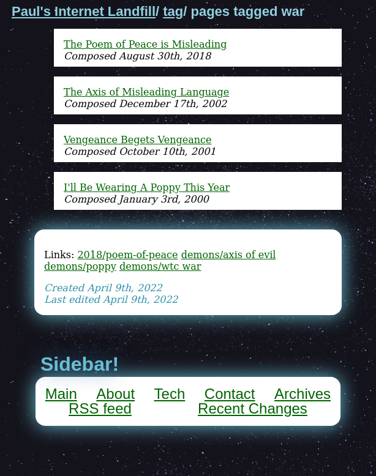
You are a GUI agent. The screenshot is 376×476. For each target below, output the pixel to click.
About (115, 393)
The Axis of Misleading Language (146, 92)
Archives (302, 393)
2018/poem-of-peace (127, 255)
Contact (230, 393)
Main (61, 393)
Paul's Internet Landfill (84, 11)
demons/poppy (80, 266)
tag (173, 11)
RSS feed (100, 408)
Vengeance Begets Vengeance (137, 140)
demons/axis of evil (228, 255)
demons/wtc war (160, 266)
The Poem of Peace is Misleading (145, 44)
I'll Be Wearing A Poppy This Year (147, 187)
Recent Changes (252, 408)
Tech (170, 393)
